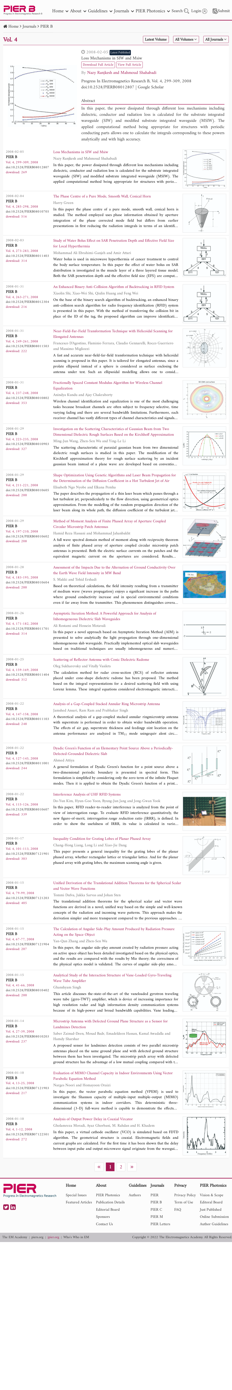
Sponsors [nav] (103, 1235)
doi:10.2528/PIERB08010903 (27, 450)
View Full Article (134, 64)
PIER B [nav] (156, 1220)
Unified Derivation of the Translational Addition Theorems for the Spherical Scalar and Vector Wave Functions (117, 899)
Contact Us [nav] (104, 1242)
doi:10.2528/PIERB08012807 (107, 87)
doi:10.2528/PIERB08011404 (27, 686)
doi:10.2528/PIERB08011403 (27, 256)
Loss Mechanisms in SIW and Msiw (111, 58)
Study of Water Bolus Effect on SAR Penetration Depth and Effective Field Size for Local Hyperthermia (111, 244)
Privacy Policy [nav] (185, 1213)
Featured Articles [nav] (79, 1220)
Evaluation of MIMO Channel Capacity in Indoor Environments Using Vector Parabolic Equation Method (112, 1094)
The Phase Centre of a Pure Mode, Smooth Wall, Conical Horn (106, 197)
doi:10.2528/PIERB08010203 (27, 1053)
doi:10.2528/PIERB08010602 (27, 545)
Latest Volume (148, 39)
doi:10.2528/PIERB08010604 (27, 592)
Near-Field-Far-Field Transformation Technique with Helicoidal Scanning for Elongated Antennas (114, 339)
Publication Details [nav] (110, 1220)
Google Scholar (151, 87)
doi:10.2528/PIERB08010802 (27, 403)
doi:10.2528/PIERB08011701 (27, 639)
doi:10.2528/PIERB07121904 (27, 958)
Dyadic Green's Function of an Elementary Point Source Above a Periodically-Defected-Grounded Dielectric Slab (107, 763)
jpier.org (53, 1255)
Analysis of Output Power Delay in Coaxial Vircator (97, 1138)
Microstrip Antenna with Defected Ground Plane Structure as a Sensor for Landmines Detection (113, 1041)
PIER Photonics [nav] (153, 11)
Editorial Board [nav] (108, 1228)
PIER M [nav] (156, 1235)
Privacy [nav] (180, 1204)
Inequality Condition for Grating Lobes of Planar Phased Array (106, 852)
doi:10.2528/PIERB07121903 (27, 1105)
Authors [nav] (135, 1213)
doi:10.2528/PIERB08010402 (27, 1005)
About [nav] (78, 11)
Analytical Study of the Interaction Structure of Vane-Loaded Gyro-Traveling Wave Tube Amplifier (110, 994)
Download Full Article (99, 64)
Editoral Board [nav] (211, 1220)
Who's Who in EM (76, 1255)
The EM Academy (14, 1255)
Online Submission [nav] (214, 1235)
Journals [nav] (124, 11)
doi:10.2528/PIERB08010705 (27, 212)
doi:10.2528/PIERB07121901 (27, 867)
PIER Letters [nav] (160, 1242)
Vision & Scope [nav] (211, 1213)
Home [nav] (60, 11)
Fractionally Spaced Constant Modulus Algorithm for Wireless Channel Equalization (113, 391)
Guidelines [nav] (100, 11)
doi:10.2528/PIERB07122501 (27, 1153)
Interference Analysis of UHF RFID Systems (90, 808)
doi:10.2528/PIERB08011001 (27, 775)
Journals (29, 26)
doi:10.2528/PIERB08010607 (27, 822)
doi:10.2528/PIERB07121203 (27, 911)
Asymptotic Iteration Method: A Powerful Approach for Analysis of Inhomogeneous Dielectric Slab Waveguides (110, 627)
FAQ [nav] (177, 1228)
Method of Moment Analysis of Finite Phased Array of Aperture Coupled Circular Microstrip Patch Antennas (115, 533)
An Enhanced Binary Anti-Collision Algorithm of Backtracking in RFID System (113, 291)
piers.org (37, 1255)
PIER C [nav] (156, 1228)
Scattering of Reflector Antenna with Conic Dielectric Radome (105, 672)
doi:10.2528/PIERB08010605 (27, 498)
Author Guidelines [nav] (214, 1242)
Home (13, 26)
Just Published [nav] (210, 1228)
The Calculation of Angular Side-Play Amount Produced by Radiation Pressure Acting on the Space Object (112, 946)
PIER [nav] (154, 1213)
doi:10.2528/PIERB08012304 (27, 303)
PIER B (46, 26)
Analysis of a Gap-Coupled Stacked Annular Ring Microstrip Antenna (112, 716)
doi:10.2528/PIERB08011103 (27, 731)
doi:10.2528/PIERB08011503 (27, 350)
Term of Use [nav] (183, 1220)
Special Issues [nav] (76, 1213)
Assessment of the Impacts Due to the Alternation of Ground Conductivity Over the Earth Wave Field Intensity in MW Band (107, 580)
